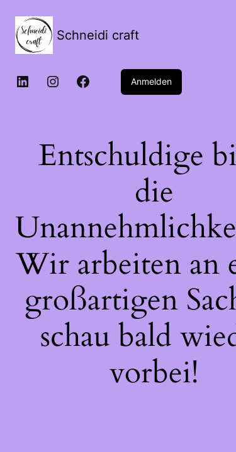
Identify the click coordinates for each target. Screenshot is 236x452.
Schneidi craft (98, 35)
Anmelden (151, 81)
